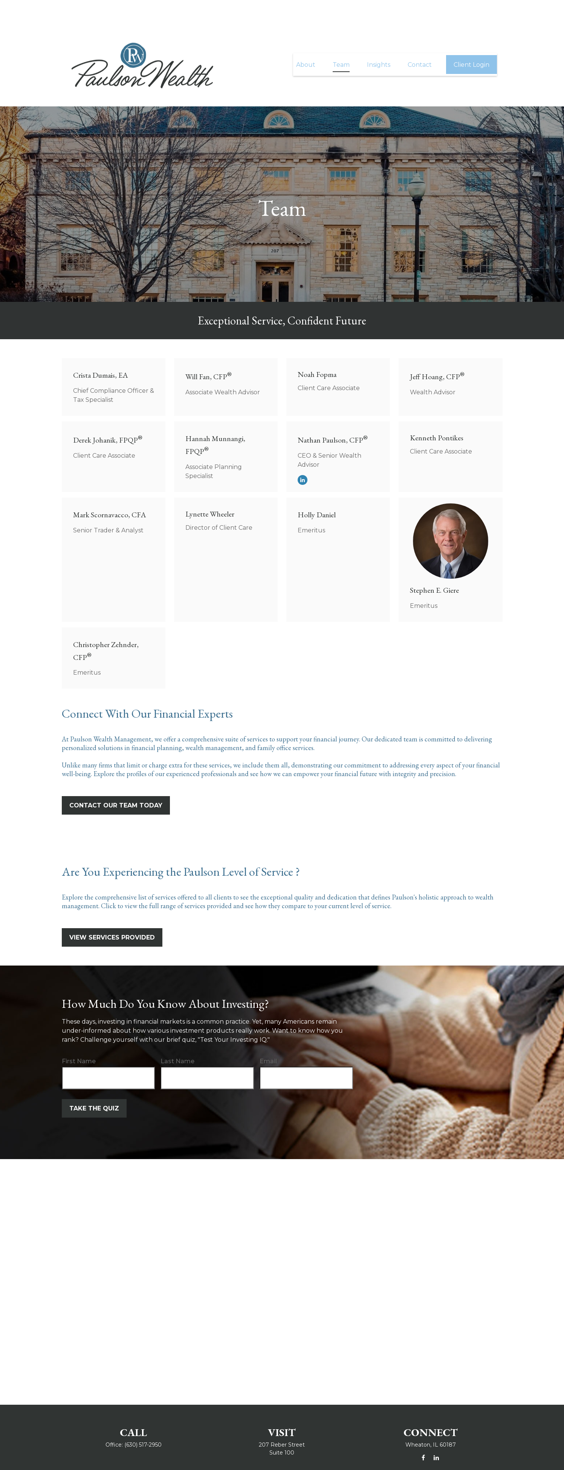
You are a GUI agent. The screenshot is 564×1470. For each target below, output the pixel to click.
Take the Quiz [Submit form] (94, 1085)
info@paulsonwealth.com (282, 1456)
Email (268, 1038)
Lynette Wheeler (209, 491)
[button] (305, 42)
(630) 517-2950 (143, 1422)
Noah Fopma (317, 352)
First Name (79, 1038)
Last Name (177, 1038)
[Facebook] (423, 1435)
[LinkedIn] (302, 457)
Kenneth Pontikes (436, 415)
